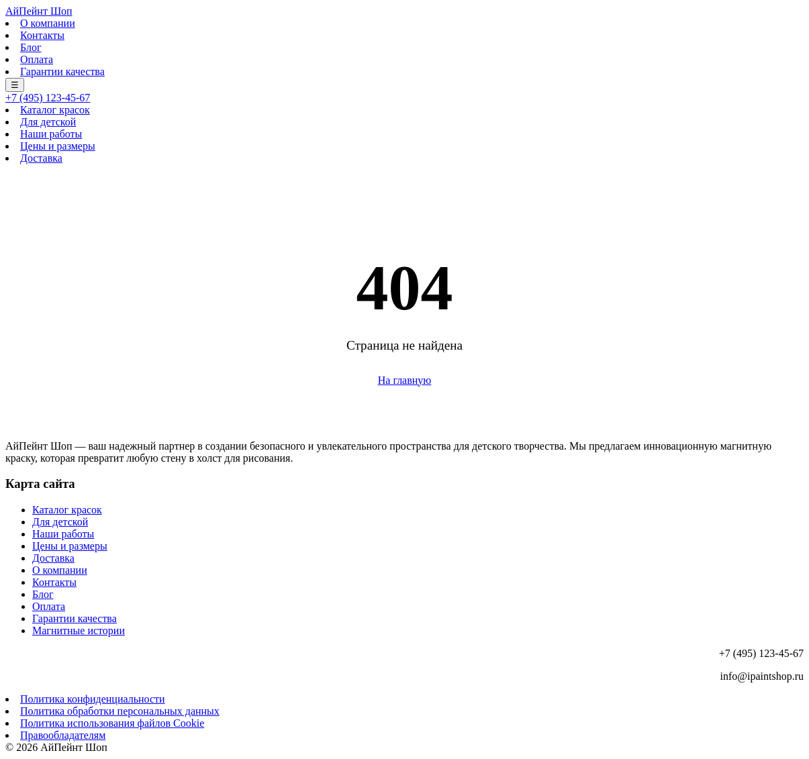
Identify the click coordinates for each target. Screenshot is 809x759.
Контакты (42, 35)
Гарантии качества (62, 71)
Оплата (36, 59)
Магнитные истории (78, 630)
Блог (31, 47)
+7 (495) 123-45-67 (47, 97)
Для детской (48, 122)
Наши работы (51, 134)
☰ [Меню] (15, 85)
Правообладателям (62, 735)
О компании (47, 23)
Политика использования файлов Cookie (112, 723)
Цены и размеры (57, 146)
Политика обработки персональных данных (120, 711)
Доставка (41, 158)
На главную (405, 380)
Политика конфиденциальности (92, 699)
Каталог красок (55, 109)
